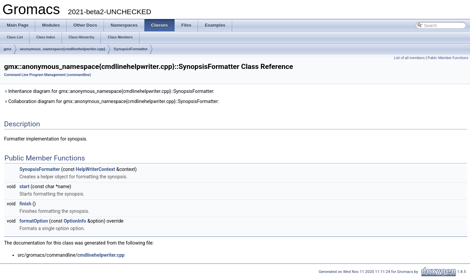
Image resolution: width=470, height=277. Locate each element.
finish (25, 203)
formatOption (33, 221)
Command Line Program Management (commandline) (47, 75)
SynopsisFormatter (131, 49)
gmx (8, 49)
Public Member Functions (447, 58)
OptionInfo (75, 221)
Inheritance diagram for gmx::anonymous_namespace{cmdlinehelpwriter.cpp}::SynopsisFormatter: (109, 91)
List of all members (409, 58)
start (24, 186)
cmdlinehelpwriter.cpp (101, 255)
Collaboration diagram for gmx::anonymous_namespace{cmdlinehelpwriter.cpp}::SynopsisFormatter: (111, 101)
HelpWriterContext (95, 169)
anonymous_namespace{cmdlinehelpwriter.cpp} (62, 49)
